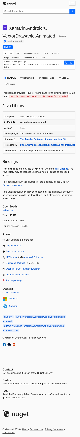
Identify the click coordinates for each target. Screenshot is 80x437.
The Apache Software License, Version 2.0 (43, 139)
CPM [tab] (46, 53)
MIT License (61, 169)
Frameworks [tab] (27, 77)
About (25, 429)
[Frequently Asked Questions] (5, 390)
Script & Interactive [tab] (12, 58)
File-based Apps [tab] (30, 58)
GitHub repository (12, 185)
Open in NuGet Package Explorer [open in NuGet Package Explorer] (23, 269)
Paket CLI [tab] (56, 53)
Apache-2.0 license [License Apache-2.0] (33, 257)
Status (7, 380)
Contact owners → (11, 292)
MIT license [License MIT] (12, 257)
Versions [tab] (10, 84)
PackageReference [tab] (32, 53)
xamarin (8, 317)
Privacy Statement (54, 429)
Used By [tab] (64, 77)
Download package (15, 263)
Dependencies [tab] (46, 77)
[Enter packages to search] (36, 11)
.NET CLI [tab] (8, 53)
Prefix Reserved (15, 41)
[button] (69, 63)
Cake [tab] (43, 58)
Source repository (15, 251)
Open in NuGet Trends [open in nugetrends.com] (17, 274)
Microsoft (13, 298)
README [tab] (10, 77)
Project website (13, 245)
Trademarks (9, 432)
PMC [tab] (18, 53)
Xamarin (13, 306)
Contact (8, 369)
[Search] (72, 11)
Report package (14, 280)
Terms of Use (36, 429)
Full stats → (8, 210)
